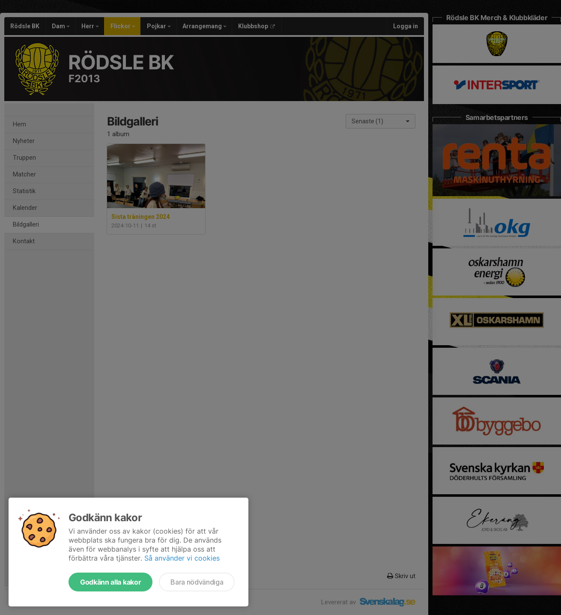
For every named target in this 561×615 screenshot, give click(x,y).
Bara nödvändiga (196, 582)
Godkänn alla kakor (110, 582)
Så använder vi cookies (182, 558)
